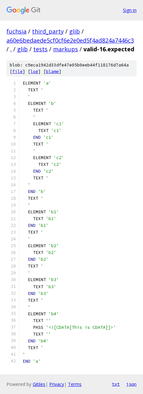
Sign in (130, 10)
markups (65, 49)
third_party (48, 31)
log (34, 71)
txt (116, 384)
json (131, 384)
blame (52, 71)
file (17, 71)
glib (74, 31)
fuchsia (16, 31)
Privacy (56, 384)
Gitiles (39, 384)
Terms (75, 384)
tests (40, 49)
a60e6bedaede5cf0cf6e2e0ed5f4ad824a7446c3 (70, 40)
